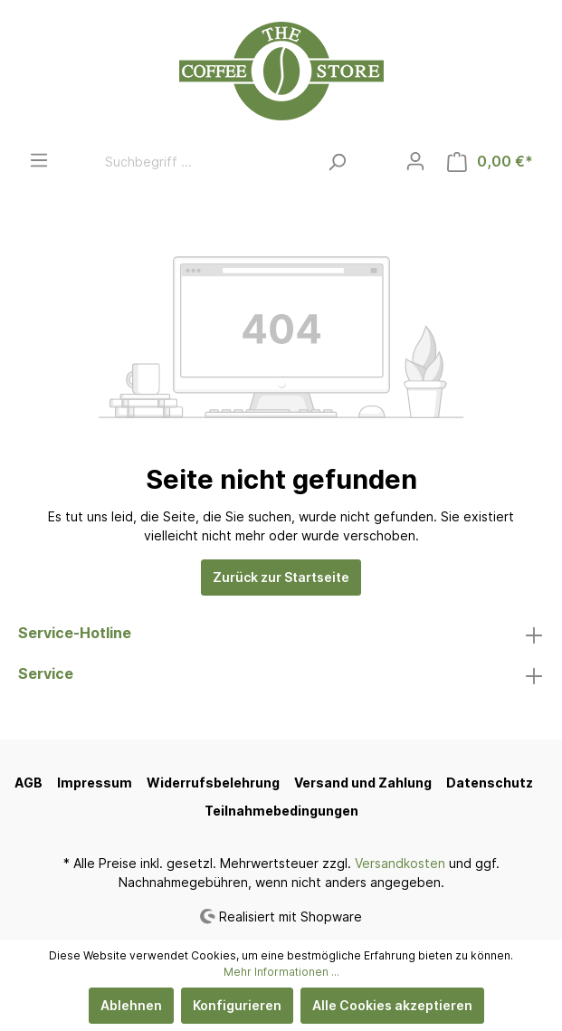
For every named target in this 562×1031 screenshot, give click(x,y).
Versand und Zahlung (363, 782)
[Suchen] (337, 161)
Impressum (94, 782)
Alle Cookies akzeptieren (392, 1005)
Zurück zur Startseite (281, 577)
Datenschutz (489, 782)
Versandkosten (400, 863)
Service (45, 673)
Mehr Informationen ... (281, 971)
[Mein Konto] (415, 161)
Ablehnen (131, 1005)
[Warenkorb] (490, 161)
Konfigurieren (237, 1005)
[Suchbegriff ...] (206, 161)
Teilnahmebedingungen (281, 810)
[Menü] (39, 160)
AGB (28, 782)
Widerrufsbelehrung (213, 782)
